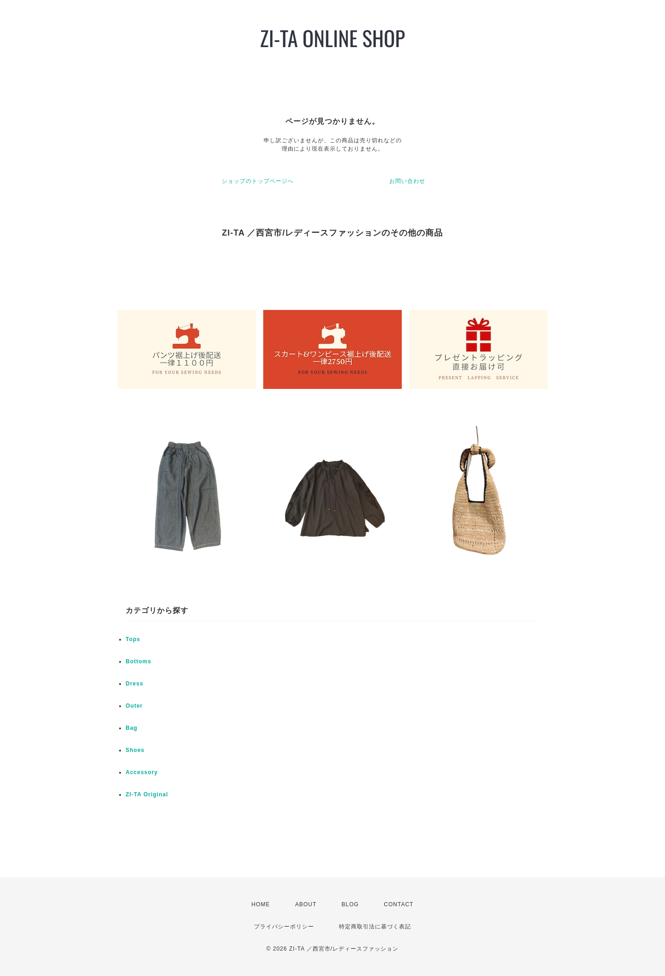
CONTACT (398, 904)
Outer (134, 706)
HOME (261, 904)
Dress (134, 683)
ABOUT (305, 904)
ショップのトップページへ (258, 181)
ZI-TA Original (147, 794)
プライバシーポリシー (284, 926)
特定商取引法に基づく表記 (375, 926)
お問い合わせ (407, 181)
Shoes (135, 750)
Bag (132, 728)
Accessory (142, 772)
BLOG (350, 904)
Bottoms (138, 661)
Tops (133, 639)
